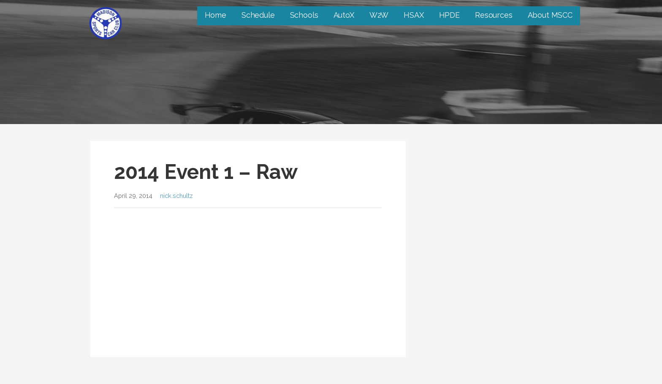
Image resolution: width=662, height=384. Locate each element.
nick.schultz (176, 195)
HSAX (413, 15)
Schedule (258, 15)
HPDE (449, 15)
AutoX (344, 15)
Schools (304, 15)
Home (215, 15)
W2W (379, 15)
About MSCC (550, 15)
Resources (494, 15)
